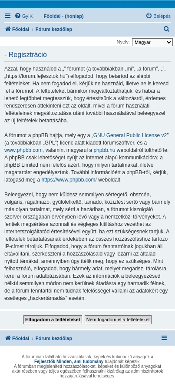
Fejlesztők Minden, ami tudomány (68, 361)
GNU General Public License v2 (130, 135)
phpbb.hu (104, 150)
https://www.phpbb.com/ (68, 180)
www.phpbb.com (23, 150)
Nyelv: (123, 41)
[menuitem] (23, 16)
